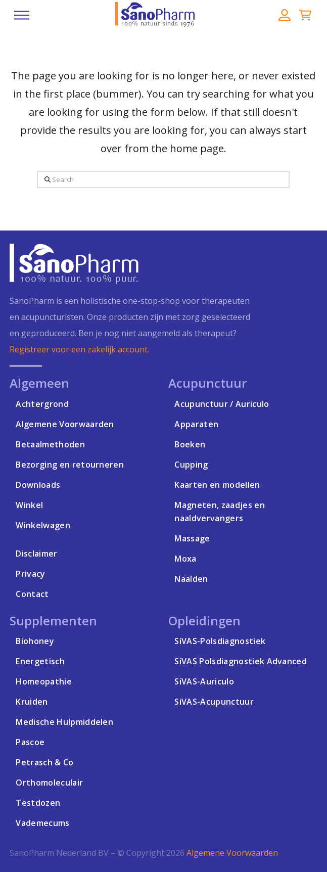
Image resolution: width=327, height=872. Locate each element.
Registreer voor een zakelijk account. (79, 349)
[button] (22, 15)
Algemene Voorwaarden (232, 852)
